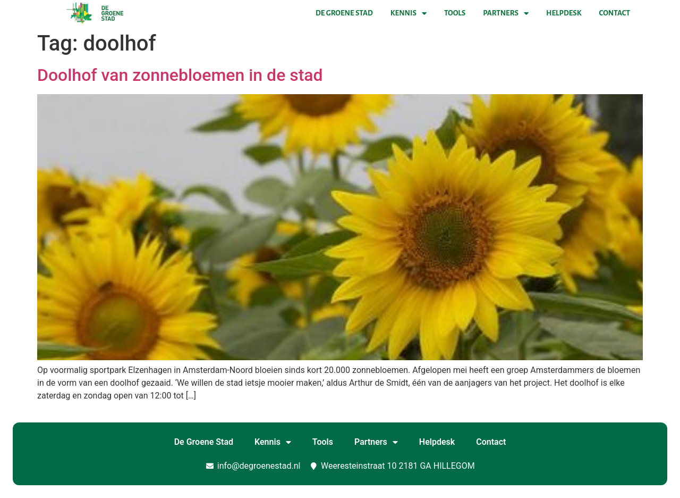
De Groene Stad (344, 13)
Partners (506, 13)
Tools (454, 13)
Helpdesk (563, 13)
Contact (614, 13)
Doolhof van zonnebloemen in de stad (180, 75)
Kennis (408, 13)
